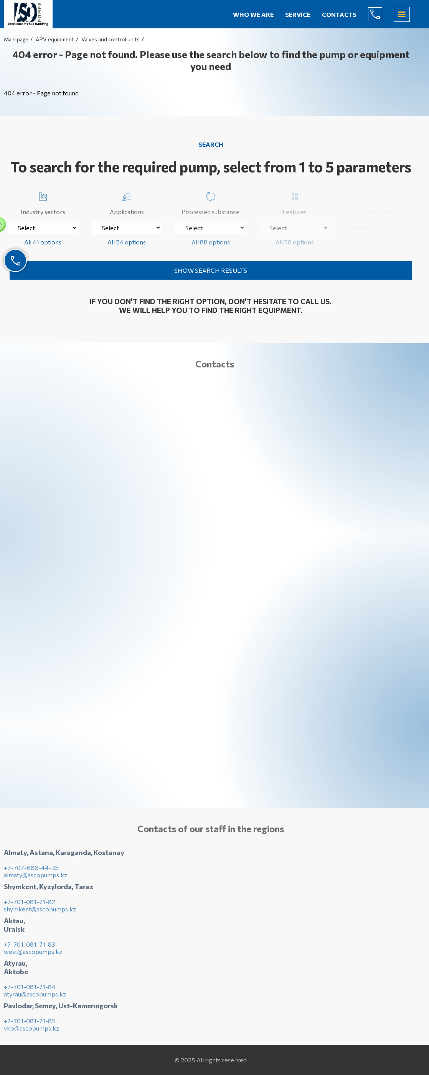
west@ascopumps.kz (33, 953)
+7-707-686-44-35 (31, 869)
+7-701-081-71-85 (30, 1023)
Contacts (339, 14)
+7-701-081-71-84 (30, 989)
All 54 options (126, 242)
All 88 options (210, 242)
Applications (127, 202)
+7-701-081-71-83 (29, 946)
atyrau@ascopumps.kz (35, 996)
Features (294, 202)
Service (297, 14)
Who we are (253, 14)
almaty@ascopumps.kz (36, 877)
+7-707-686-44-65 (381, 14)
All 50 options (295, 242)
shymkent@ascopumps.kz (40, 911)
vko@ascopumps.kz (31, 1030)
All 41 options (42, 242)
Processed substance (210, 202)
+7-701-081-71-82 (29, 904)
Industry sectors (43, 202)
